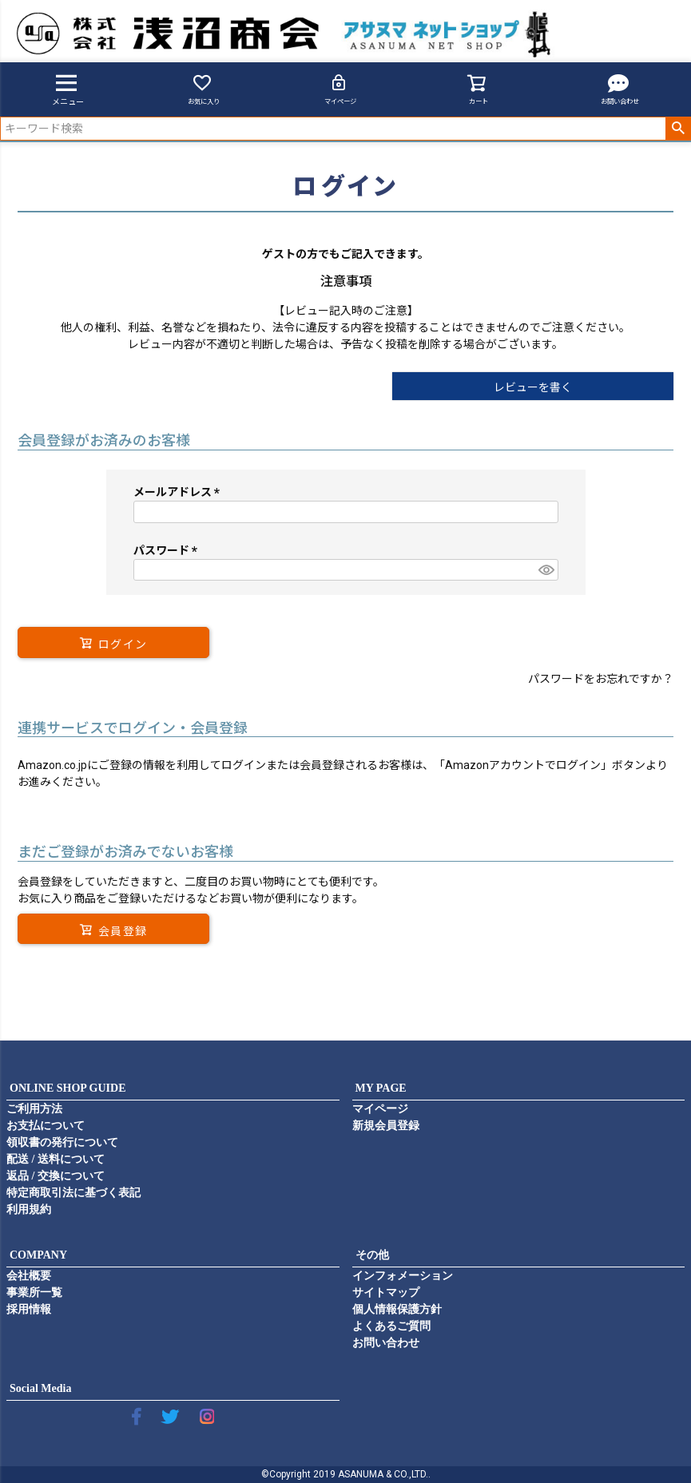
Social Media (40, 1388)
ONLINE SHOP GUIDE (67, 1088)
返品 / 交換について (55, 1176)
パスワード (168, 550)
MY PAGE (381, 1088)
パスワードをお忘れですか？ (600, 678)
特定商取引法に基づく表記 (73, 1193)
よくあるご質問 (391, 1326)
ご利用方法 (34, 1109)
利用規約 (28, 1209)
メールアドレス (179, 492)
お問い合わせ (620, 89)
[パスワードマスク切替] (545, 570)
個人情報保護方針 (397, 1309)
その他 (372, 1255)
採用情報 (28, 1309)
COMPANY (38, 1255)
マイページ (340, 89)
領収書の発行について (62, 1142)
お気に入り (204, 89)
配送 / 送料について (55, 1159)
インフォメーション (402, 1276)
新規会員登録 (385, 1126)
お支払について (45, 1126)
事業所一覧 (34, 1293)
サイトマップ (385, 1293)
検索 (677, 128)
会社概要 (28, 1276)
